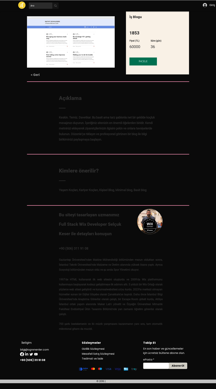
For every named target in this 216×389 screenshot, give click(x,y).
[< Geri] (40, 74)
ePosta (147, 359)
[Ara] (37, 5)
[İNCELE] (143, 61)
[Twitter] (31, 354)
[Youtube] (36, 354)
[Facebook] (22, 354)
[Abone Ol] (178, 366)
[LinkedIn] (27, 354)
